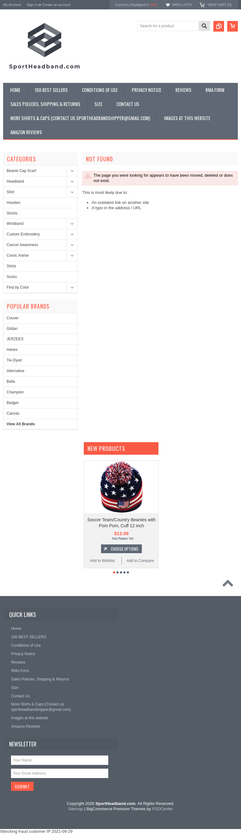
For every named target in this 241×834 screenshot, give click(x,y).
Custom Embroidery (23, 234)
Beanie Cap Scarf (21, 171)
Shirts (11, 266)
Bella (11, 381)
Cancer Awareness (22, 245)
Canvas (13, 413)
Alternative (15, 371)
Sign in (32, 5)
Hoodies (13, 202)
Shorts (12, 213)
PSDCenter (162, 808)
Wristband (15, 223)
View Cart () (219, 5)
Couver (13, 318)
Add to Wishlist (102, 561)
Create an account (56, 5)
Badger (13, 403)
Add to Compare (140, 561)
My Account (12, 5)
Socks (12, 277)
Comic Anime (18, 255)
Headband (15, 181)
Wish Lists (181, 5)
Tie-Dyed (14, 360)
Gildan (12, 328)
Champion (15, 392)
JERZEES (15, 339)
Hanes (12, 349)
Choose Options (124, 549)
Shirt (10, 192)
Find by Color (18, 287)
